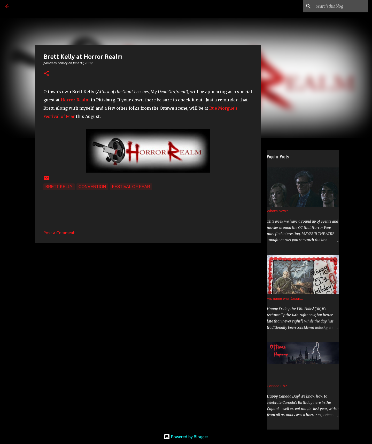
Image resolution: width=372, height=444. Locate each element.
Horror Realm (75, 99)
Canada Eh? (277, 386)
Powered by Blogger (186, 436)
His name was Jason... (285, 298)
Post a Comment (59, 232)
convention (92, 186)
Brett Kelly (59, 186)
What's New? (277, 211)
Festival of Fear (131, 186)
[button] (46, 73)
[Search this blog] (341, 6)
